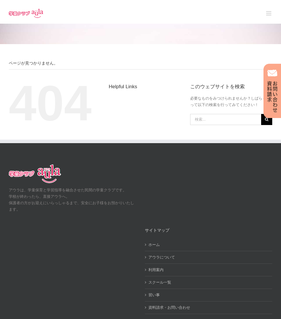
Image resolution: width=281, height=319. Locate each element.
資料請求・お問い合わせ (169, 307)
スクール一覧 (159, 282)
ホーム (154, 244)
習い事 (154, 295)
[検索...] (225, 119)
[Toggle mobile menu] (269, 13)
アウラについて (161, 257)
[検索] (266, 119)
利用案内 (156, 270)
